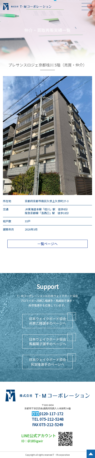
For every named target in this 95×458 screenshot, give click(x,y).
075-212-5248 (51, 419)
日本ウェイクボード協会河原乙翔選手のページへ (47, 321)
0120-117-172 (47, 413)
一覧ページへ (47, 243)
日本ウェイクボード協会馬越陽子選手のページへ (47, 341)
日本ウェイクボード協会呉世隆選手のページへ (47, 362)
